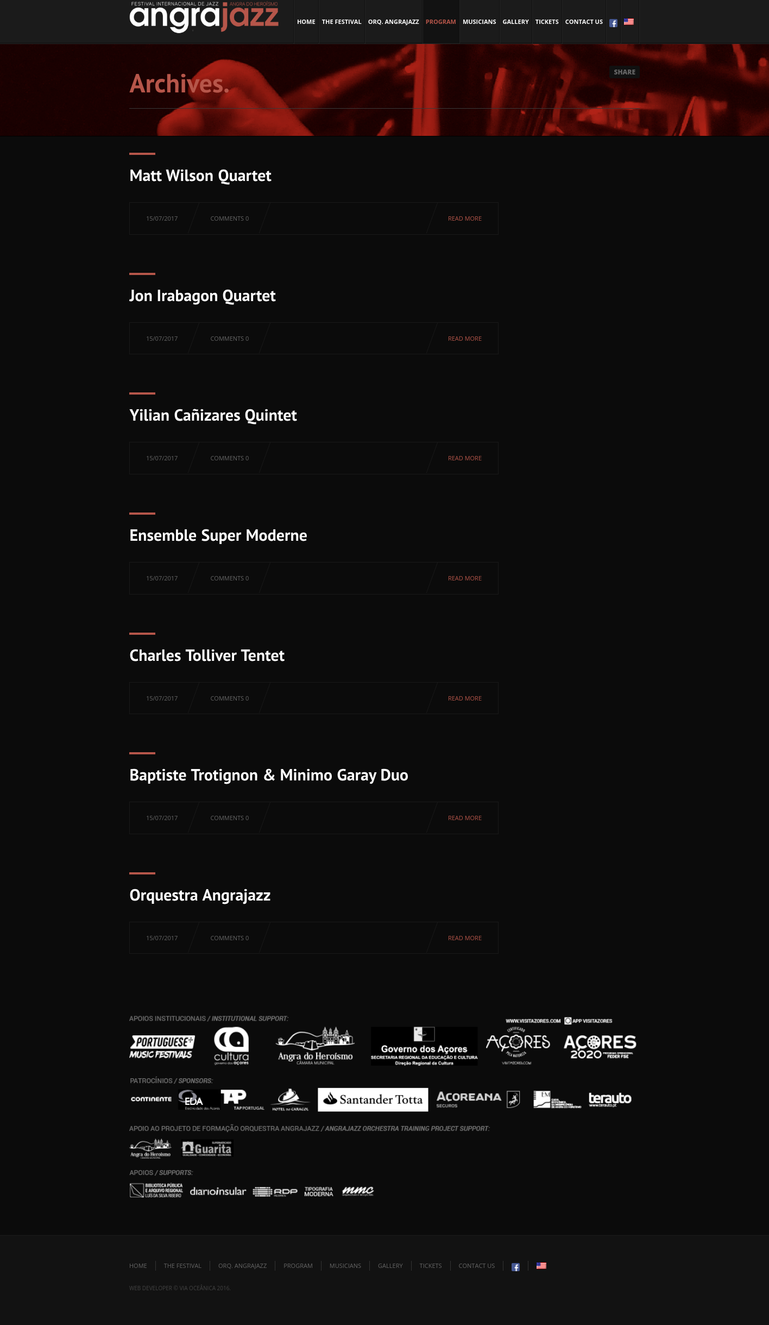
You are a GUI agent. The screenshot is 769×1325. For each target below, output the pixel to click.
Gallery (516, 21)
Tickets (547, 21)
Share (624, 72)
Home (306, 21)
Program (441, 21)
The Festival (342, 21)
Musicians (479, 21)
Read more (465, 218)
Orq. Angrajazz (393, 21)
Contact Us (584, 21)
